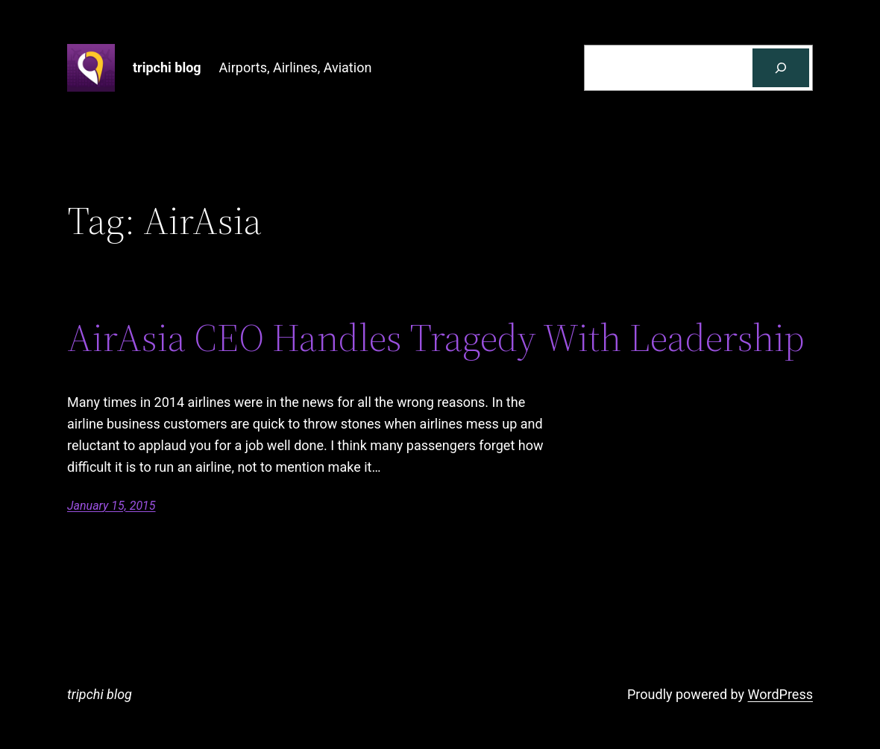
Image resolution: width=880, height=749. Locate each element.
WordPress (780, 694)
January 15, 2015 (111, 506)
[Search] (780, 67)
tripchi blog (167, 67)
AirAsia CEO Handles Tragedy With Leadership (436, 337)
